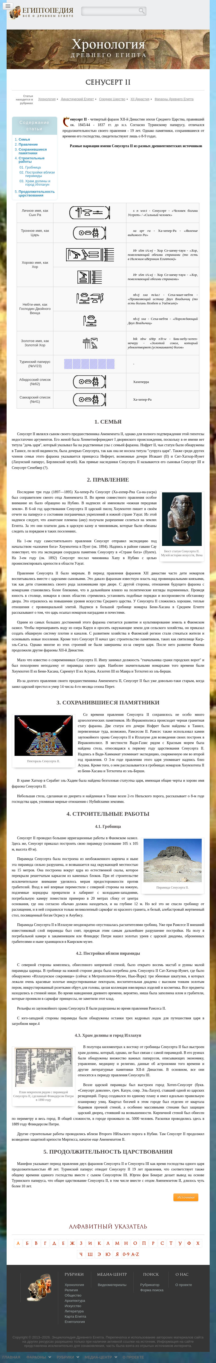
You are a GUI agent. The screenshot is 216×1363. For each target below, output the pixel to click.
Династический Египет (77, 110)
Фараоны (70, 35)
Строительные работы (32, 171)
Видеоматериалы (112, 1296)
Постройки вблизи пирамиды (40, 185)
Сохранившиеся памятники (33, 162)
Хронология (47, 110)
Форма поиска (152, 1301)
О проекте (167, 35)
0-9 (126, 1265)
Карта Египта (75, 1328)
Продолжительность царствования (37, 204)
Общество (73, 1306)
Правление (28, 155)
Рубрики (99, 35)
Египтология (75, 1333)
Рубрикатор (149, 1296)
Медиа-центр (132, 35)
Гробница (33, 178)
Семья (24, 150)
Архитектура (75, 1312)
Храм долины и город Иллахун (37, 194)
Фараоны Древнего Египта (174, 110)
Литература (74, 1322)
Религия (71, 1301)
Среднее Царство (112, 110)
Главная (45, 35)
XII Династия (140, 110)
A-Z (135, 1265)
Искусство (73, 1317)
